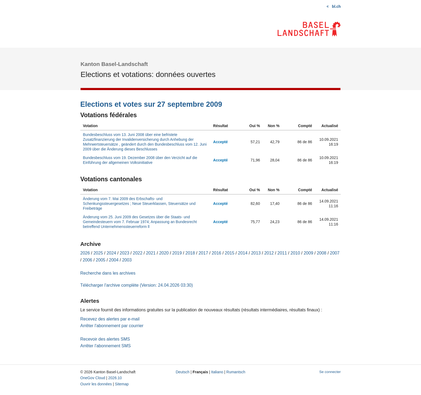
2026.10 (115, 378)
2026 (85, 253)
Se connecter (330, 372)
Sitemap (122, 384)
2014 (243, 253)
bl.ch (336, 6)
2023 (124, 253)
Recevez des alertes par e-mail (110, 319)
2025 (98, 253)
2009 (308, 253)
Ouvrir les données (96, 384)
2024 (111, 253)
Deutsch (182, 372)
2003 (127, 260)
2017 (203, 253)
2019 (177, 253)
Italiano (217, 372)
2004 (114, 260)
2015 (229, 253)
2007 (335, 253)
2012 (269, 253)
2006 (87, 260)
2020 (164, 253)
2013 (256, 253)
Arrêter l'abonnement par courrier (111, 325)
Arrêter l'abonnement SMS (105, 346)
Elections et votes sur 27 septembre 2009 (151, 104)
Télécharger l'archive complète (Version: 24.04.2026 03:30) (136, 285)
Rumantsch (235, 372)
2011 (282, 253)
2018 (190, 253)
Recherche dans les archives (107, 273)
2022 (138, 253)
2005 (101, 260)
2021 (151, 253)
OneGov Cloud (92, 378)
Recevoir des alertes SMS (105, 339)
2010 (295, 253)
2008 (321, 253)
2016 (216, 253)
